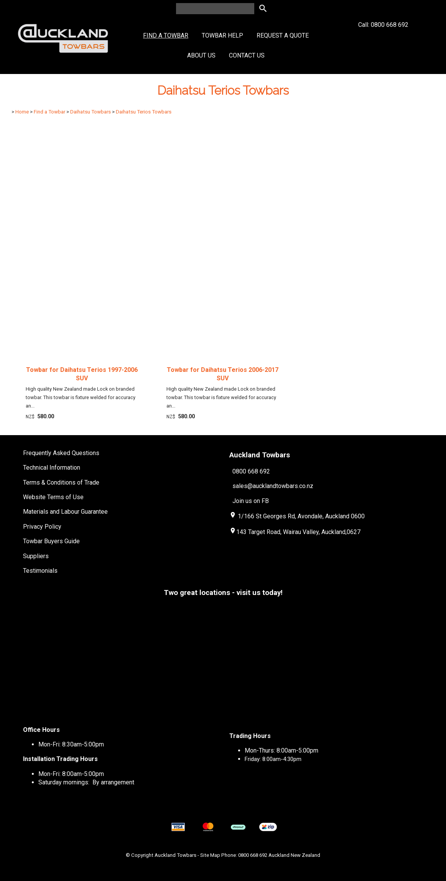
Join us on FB (250, 501)
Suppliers (36, 556)
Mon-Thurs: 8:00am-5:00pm (281, 750)
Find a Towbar (165, 35)
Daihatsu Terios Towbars (143, 112)
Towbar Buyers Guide (51, 541)
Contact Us (247, 55)
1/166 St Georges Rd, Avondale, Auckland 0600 (301, 516)
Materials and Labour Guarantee (65, 511)
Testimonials (40, 570)
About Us (201, 55)
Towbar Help (222, 35)
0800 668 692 (251, 471)
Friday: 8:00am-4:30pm (273, 759)
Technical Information (51, 467)
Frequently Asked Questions (61, 453)
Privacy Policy (42, 526)
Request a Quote (283, 35)
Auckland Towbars (175, 855)
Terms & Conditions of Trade (61, 482)
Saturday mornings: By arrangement (86, 782)
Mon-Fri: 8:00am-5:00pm (71, 773)
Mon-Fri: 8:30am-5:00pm (71, 744)
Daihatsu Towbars (90, 112)
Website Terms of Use (53, 497)
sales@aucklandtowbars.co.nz (272, 486)
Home (22, 112)
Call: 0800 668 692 (383, 38)
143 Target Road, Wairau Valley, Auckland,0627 (294, 532)
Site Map (210, 855)
